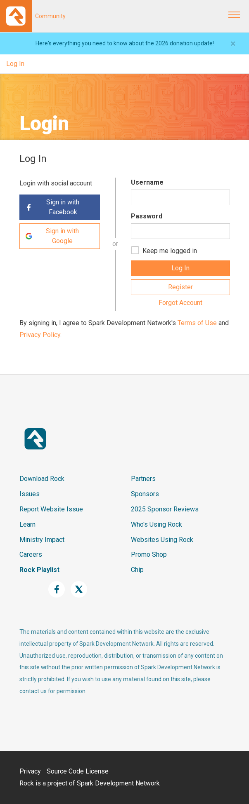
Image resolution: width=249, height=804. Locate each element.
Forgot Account (180, 303)
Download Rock (41, 479)
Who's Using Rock (156, 524)
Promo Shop (149, 554)
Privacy (30, 771)
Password (146, 216)
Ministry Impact (41, 540)
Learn (27, 524)
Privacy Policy (39, 335)
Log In (15, 64)
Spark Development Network (118, 783)
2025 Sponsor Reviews (165, 509)
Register (180, 287)
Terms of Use (197, 323)
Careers (30, 554)
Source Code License (78, 771)
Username (147, 182)
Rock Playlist (39, 570)
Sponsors (145, 494)
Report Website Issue (51, 509)
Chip (137, 570)
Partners (143, 479)
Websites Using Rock (162, 540)
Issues (29, 494)
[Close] (233, 44)
